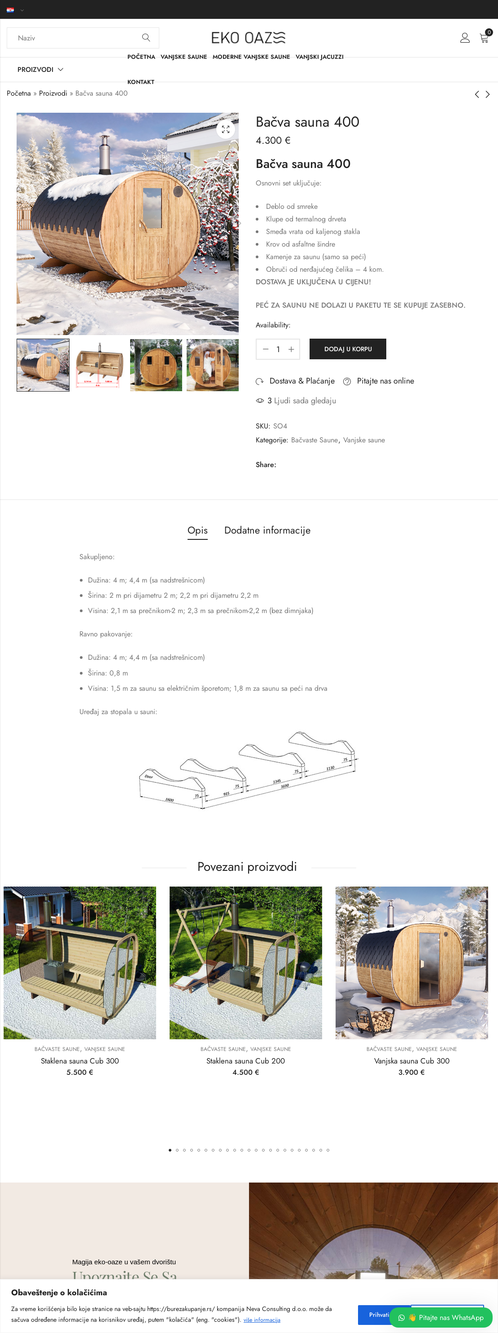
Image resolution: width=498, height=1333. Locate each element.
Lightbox (225, 129)
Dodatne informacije (267, 530)
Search (146, 38)
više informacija (265, 1319)
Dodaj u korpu (347, 348)
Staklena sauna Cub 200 (249, 1060)
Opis (198, 530)
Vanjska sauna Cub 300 (415, 1060)
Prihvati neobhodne (384, 1314)
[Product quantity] (278, 349)
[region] (249, 1306)
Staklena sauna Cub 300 (83, 1060)
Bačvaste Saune (314, 440)
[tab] (198, 530)
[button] (170, 1150)
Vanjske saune (364, 440)
